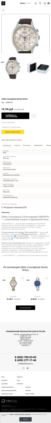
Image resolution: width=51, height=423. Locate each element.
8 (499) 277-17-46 (25, 336)
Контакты (20, 384)
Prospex (28, 387)
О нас (18, 380)
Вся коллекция (25, 308)
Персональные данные (8, 390)
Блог (3, 377)
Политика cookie (7, 394)
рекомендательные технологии (22, 414)
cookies (11, 414)
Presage (28, 390)
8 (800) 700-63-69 (25, 337)
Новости (19, 377)
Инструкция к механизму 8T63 (15, 207)
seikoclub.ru (25, 345)
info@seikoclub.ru (25, 364)
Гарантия (4, 380)
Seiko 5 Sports (30, 394)
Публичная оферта (7, 387)
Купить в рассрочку (12, 132)
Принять (25, 419)
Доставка (4, 384)
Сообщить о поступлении (11, 116)
